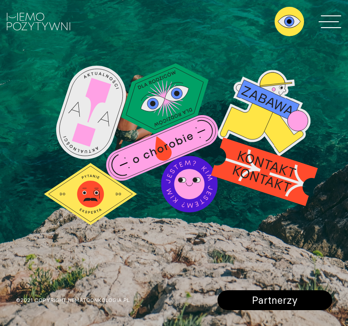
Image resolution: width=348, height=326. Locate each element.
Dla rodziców (165, 98)
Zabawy (264, 113)
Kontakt (264, 171)
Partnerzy (275, 300)
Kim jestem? (189, 184)
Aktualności (91, 112)
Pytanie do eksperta (90, 194)
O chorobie (162, 148)
